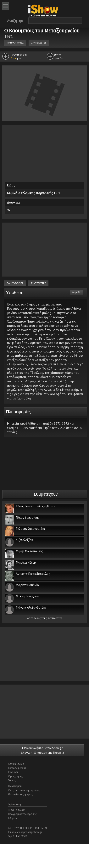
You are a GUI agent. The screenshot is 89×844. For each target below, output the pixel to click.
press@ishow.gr (32, 832)
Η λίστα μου (15, 786)
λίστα (14, 58)
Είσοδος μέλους (17, 768)
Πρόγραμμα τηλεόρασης (22, 814)
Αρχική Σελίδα (16, 764)
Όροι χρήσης (15, 776)
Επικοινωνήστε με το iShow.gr (42, 748)
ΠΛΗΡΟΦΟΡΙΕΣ (15, 42)
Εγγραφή (13, 772)
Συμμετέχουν (45, 494)
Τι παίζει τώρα (16, 810)
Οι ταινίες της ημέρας (20, 794)
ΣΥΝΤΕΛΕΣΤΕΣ (38, 42)
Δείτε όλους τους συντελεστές (44, 618)
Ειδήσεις (13, 818)
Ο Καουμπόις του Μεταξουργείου (42, 30)
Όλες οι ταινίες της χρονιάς (24, 790)
